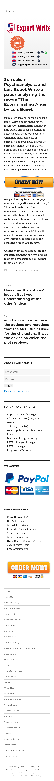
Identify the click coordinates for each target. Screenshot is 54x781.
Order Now (9, 688)
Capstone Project (12, 620)
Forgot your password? (17, 391)
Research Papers (12, 722)
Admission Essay (11, 602)
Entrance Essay (11, 659)
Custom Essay (15, 270)
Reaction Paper (11, 711)
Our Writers (9, 693)
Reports (8, 716)
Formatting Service (13, 671)
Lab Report (9, 682)
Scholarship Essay (12, 739)
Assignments (10, 614)
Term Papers (10, 745)
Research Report (12, 728)
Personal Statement (13, 699)
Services (10, 11)
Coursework (10, 637)
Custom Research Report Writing (19, 648)
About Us (8, 597)
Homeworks (10, 676)
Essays (7, 665)
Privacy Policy (10, 705)
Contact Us (9, 631)
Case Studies (10, 625)
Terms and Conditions (14, 750)
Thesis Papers (10, 756)
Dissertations (10, 654)
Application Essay (12, 608)
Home (7, 591)
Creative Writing (11, 642)
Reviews (8, 733)
